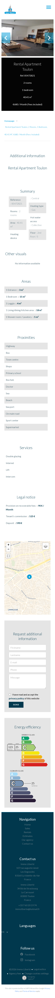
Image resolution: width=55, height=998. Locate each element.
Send (16, 705)
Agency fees (15, 973)
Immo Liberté (27, 864)
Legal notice (40, 969)
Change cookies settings (36, 973)
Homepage (9, 121)
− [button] (8, 549)
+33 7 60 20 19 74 (27, 905)
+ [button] (8, 545)
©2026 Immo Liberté (20, 969)
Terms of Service (29, 991)
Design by (28, 978)
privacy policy (16, 698)
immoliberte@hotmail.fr (27, 909)
